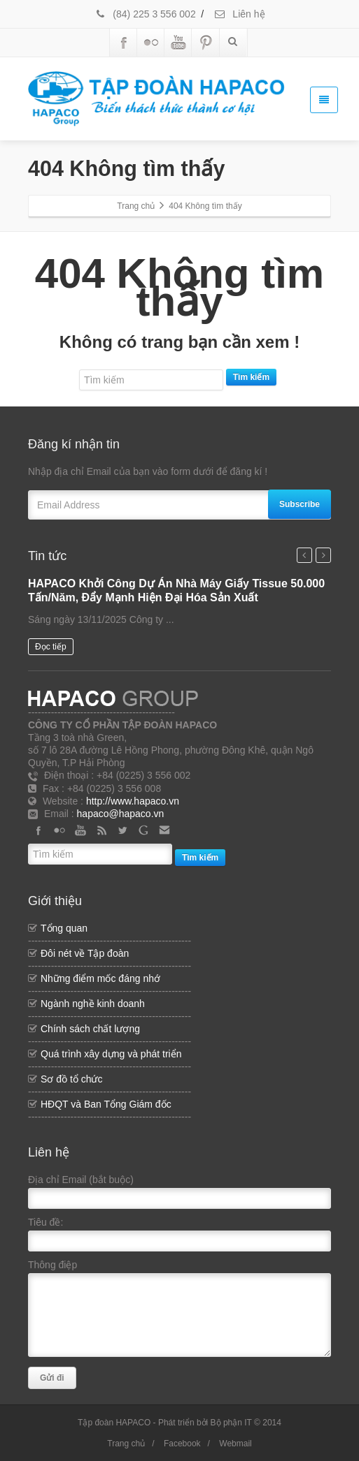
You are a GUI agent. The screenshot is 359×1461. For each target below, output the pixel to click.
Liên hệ (239, 14)
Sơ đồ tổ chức (71, 1079)
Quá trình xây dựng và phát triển (111, 1053)
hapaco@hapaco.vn (120, 813)
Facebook (182, 1443)
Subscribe (299, 504)
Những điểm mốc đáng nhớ (100, 978)
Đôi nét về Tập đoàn (85, 953)
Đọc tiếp (50, 647)
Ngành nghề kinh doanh (93, 1003)
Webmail (235, 1443)
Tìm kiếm (251, 377)
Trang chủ (126, 1443)
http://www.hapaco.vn (132, 801)
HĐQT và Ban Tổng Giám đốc (106, 1104)
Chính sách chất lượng (90, 1028)
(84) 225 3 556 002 (144, 14)
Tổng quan (64, 928)
